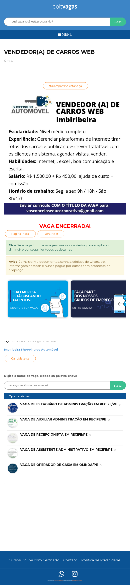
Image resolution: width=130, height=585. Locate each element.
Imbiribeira (18, 341)
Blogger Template (77, 580)
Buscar (118, 22)
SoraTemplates (58, 580)
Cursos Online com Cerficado (34, 560)
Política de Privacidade (100, 560)
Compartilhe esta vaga (65, 85)
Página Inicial (20, 234)
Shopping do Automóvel (42, 341)
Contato (70, 560)
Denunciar (51, 234)
